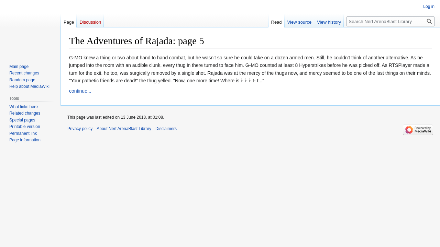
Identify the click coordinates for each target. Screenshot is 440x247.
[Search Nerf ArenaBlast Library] (390, 21)
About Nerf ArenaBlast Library (124, 128)
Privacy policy (79, 128)
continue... (80, 91)
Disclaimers (166, 128)
